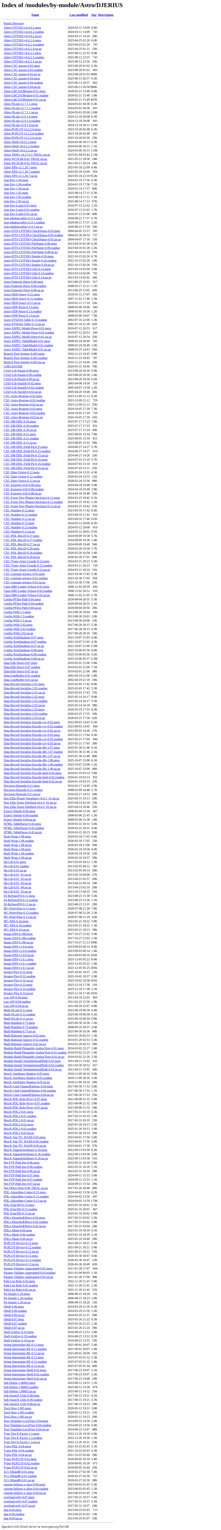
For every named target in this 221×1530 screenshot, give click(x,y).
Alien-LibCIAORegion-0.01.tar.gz (25, 99)
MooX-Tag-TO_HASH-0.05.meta (24, 1137)
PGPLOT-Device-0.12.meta (21, 1243)
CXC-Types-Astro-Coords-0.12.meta (26, 561)
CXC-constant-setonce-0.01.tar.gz (24, 582)
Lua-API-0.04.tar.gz (16, 1006)
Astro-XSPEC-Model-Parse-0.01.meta (27, 328)
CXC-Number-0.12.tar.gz (19, 519)
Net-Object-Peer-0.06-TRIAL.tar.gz (26, 1188)
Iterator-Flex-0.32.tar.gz (18, 980)
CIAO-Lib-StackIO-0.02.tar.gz (23, 391)
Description (105, 15)
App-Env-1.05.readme (17, 197)
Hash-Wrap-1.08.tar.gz (18, 845)
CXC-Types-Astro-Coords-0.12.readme (28, 565)
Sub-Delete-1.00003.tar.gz (20, 1391)
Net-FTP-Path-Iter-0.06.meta (21, 1162)
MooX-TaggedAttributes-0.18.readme (27, 1154)
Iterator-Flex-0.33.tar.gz (18, 993)
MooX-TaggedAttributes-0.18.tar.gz (26, 1158)
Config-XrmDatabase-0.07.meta (23, 637)
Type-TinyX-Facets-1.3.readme (23, 1438)
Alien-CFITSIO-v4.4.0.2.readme (24, 31)
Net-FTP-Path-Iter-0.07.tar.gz (22, 1183)
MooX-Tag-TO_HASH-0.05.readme (26, 1141)
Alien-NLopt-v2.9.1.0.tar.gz (21, 125)
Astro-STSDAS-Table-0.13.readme (25, 319)
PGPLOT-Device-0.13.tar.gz (21, 1264)
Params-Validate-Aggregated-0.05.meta (28, 1268)
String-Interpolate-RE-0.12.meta (24, 1357)
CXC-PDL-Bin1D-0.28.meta (21, 548)
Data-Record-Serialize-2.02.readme (25, 701)
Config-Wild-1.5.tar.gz (18, 620)
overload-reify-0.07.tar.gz (19, 1505)
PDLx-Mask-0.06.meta (18, 1230)
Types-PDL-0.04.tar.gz (18, 1454)
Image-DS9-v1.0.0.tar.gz (19, 955)
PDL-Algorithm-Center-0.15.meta (25, 1192)
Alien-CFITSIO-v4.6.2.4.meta (22, 40)
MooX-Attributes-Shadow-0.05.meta (26, 1073)
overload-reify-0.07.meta (19, 1497)
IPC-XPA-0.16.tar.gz (16, 929)
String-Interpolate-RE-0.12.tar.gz (24, 1366)
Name (35, 15)
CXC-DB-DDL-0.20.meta (20, 421)
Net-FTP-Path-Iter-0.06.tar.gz (22, 1171)
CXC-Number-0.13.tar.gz (19, 531)
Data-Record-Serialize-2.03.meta (24, 709)
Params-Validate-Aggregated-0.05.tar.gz (28, 1277)
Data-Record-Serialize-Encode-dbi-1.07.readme (33, 751)
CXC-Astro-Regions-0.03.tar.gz (23, 417)
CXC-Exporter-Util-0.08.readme (24, 489)
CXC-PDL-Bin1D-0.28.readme (23, 552)
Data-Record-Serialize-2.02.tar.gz (24, 705)
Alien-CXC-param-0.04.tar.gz (22, 87)
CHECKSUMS (13, 366)
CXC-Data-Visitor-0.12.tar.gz (22, 480)
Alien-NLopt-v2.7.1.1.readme (22, 108)
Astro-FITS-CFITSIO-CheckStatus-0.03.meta (32, 231)
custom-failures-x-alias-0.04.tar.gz (25, 1493)
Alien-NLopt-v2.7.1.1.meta (20, 103)
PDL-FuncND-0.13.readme (20, 1209)
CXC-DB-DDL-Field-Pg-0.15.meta (26, 447)
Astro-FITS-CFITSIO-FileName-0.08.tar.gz (31, 252)
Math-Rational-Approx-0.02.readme (26, 1039)
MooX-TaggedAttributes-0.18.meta (25, 1150)
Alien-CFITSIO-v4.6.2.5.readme (24, 57)
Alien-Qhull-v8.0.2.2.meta (20, 142)
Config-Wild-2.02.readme (20, 629)
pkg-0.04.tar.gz (13, 1518)
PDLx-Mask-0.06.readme (19, 1234)
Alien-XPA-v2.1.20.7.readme (22, 171)
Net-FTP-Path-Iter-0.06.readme (23, 1166)
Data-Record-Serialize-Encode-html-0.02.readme (34, 777)
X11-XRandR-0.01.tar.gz (19, 1480)
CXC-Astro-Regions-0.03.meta (23, 408)
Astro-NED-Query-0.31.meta (22, 294)
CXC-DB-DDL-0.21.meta (20, 434)
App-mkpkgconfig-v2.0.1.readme (24, 222)
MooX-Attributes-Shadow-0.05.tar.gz (27, 1082)
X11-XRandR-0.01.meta (19, 1471)
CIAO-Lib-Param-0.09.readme (23, 375)
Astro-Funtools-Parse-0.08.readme (25, 286)
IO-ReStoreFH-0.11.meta (19, 895)
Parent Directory (14, 23)
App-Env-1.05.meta (16, 192)
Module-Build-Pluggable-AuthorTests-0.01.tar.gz (34, 1056)
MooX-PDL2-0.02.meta (18, 1124)
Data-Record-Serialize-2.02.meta (24, 696)
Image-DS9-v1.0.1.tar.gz (19, 967)
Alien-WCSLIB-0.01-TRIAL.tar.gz (25, 159)
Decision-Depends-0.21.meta (22, 785)
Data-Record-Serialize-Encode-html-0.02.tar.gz (33, 781)
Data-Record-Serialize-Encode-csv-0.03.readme (33, 739)
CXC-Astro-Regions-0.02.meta (23, 396)
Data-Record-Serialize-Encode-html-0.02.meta (32, 773)
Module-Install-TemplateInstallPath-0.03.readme (34, 1065)
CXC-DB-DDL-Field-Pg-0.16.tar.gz (26, 468)
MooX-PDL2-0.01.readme (20, 1116)
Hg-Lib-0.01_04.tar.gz (17, 887)
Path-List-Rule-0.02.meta (19, 1281)
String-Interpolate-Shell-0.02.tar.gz (25, 1378)
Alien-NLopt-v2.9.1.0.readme (22, 120)
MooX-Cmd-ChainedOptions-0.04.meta (28, 1086)
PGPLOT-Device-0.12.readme (22, 1247)
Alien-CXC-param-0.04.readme (23, 82)
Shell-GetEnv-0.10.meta (19, 1332)
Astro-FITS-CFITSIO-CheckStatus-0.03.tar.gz (32, 239)
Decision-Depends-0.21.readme (23, 790)
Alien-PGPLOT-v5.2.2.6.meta (22, 129)
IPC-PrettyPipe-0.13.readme (21, 912)
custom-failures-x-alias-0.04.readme (26, 1488)
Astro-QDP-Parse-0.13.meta (21, 307)
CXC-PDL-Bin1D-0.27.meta (21, 535)
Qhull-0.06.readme (15, 1310)
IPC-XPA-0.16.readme (18, 925)
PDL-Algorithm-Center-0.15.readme (26, 1196)
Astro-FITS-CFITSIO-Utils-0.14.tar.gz (27, 277)
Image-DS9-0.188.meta (18, 934)
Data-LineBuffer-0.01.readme (22, 675)
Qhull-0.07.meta (14, 1319)
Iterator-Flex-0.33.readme (19, 989)
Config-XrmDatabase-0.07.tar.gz (24, 646)
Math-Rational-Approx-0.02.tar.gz (25, 1044)
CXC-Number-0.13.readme (20, 527)
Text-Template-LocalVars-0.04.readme (27, 1425)
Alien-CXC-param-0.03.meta (22, 65)
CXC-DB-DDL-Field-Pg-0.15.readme (27, 451)
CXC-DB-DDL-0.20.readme (21, 425)
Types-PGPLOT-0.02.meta (20, 1459)
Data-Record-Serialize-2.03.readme (25, 713)
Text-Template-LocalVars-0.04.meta (26, 1421)
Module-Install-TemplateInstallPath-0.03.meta (32, 1061)
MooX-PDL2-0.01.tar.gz (19, 1120)
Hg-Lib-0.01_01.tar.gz (17, 874)
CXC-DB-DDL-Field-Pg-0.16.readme (27, 463)
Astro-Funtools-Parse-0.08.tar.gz (24, 290)
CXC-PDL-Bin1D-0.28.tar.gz (22, 557)
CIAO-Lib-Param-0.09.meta (21, 370)
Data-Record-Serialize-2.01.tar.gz (24, 692)
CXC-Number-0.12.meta (19, 510)
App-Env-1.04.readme (17, 184)
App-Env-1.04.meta (16, 180)
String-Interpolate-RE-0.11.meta (24, 1344)
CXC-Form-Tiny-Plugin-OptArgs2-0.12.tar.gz (32, 506)
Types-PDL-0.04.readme (19, 1450)
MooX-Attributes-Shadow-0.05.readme (28, 1078)
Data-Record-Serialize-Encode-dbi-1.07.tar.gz (32, 756)
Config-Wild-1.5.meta (17, 612)
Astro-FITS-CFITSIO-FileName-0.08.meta (30, 243)
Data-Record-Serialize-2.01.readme (25, 688)
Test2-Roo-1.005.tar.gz (18, 1416)
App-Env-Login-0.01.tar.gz (20, 214)
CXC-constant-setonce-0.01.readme (26, 578)
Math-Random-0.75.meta (19, 1022)
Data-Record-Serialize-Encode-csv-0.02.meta (32, 722)
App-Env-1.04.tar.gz (16, 188)
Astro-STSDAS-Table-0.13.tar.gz (24, 324)
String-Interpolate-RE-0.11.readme (25, 1349)
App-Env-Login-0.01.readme (22, 209)
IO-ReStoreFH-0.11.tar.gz (20, 904)
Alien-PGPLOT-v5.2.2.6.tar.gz (22, 137)
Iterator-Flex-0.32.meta (18, 972)
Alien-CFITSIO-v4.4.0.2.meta (22, 27)
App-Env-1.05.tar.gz (16, 201)
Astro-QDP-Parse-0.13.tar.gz (21, 315)
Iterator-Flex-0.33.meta (18, 984)
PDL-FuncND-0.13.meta (19, 1205)
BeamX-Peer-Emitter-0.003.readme (26, 358)
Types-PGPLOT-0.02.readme (22, 1463)
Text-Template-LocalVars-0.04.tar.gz (26, 1429)
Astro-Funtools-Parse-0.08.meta (23, 281)
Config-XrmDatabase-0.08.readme (25, 654)
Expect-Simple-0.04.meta (19, 811)
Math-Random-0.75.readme (21, 1027)
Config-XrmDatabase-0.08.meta (23, 650)
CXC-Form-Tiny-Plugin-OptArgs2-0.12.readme (33, 502)
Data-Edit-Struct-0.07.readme (22, 667)
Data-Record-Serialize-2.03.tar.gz (24, 718)
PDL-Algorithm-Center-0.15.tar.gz (25, 1200)
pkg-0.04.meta (12, 1510)
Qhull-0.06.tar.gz (14, 1315)
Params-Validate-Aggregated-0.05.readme (29, 1272)
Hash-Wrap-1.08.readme (19, 840)
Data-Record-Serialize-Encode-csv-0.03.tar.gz (32, 743)
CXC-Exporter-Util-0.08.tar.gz (23, 493)
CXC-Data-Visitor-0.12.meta (21, 472)
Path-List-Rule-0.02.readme (21, 1285)
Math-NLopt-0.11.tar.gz (18, 1018)
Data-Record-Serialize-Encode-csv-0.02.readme (33, 726)
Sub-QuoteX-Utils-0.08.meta (21, 1395)
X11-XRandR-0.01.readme (20, 1476)
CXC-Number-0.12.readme (20, 514)
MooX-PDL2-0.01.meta (18, 1111)
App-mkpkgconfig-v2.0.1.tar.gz (23, 226)
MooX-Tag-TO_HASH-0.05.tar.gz (25, 1145)
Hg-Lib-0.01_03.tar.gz (17, 883)
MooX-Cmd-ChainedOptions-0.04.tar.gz (29, 1094)
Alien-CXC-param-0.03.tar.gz (22, 74)
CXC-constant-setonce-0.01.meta (24, 574)
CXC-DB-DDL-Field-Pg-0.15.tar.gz (26, 455)
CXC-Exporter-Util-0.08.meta (22, 485)
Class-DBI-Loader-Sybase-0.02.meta (26, 586)
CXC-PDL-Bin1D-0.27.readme (23, 540)
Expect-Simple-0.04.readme (21, 815)
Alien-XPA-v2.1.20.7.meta (20, 167)
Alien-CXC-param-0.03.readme (23, 70)
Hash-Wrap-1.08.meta (17, 836)
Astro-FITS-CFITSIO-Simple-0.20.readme (30, 260)
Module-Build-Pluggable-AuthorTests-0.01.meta (34, 1048)
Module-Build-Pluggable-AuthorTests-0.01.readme (35, 1052)
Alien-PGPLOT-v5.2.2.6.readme (24, 133)
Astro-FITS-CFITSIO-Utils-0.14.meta (27, 269)
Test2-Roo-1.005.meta (17, 1408)
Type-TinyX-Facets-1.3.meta (21, 1433)
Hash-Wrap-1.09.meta (17, 849)
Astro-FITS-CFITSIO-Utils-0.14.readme (29, 273)
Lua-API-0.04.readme (17, 1001)
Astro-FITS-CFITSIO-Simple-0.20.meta (29, 256)
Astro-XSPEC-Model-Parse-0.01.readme (29, 332)
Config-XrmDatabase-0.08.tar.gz (24, 658)
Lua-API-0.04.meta (16, 997)
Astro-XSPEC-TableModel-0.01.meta (27, 341)
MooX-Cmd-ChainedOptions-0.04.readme (30, 1090)
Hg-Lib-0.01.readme (16, 866)
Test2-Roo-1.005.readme (19, 1412)
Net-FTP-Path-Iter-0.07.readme (23, 1179)
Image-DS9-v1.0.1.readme (20, 963)
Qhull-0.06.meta (14, 1306)
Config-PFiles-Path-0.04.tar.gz (22, 607)
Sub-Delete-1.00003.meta (19, 1382)
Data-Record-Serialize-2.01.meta (24, 684)
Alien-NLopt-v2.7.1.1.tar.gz (21, 112)
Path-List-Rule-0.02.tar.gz (20, 1289)
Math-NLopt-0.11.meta (18, 1010)
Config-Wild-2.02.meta (18, 624)
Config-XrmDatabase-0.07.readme (25, 641)
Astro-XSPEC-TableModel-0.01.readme (28, 345)
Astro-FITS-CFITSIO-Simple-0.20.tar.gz (29, 264)
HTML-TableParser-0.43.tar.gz (23, 832)
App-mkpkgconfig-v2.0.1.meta (23, 218)
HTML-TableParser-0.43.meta (22, 823)
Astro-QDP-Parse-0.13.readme (23, 311)
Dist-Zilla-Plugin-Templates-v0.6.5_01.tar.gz (31, 798)
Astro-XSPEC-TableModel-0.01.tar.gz (27, 349)
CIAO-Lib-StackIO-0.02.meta (22, 383)
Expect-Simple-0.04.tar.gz (20, 819)
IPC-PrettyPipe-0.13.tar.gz (20, 917)
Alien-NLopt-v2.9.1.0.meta (20, 116)
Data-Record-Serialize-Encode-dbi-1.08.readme (33, 764)
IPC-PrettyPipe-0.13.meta (19, 908)
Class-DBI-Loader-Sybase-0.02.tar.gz (27, 595)
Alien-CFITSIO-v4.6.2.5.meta (22, 53)
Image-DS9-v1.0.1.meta (18, 959)
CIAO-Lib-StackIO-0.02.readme (24, 387)
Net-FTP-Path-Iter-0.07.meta (21, 1175)
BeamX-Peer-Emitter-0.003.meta (24, 353)
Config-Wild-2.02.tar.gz (18, 633)
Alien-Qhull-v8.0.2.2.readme (21, 146)
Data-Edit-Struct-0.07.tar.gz (21, 671)
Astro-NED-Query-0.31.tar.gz (22, 303)
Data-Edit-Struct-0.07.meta (20, 663)
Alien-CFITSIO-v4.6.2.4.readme (24, 44)
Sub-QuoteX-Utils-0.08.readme (23, 1399)
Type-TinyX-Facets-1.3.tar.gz (22, 1442)
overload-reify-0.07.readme (21, 1501)
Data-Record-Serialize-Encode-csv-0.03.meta (32, 735)
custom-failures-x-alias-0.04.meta (24, 1484)
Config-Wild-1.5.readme (19, 616)
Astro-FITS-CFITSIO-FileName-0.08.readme (32, 247)
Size (94, 15)
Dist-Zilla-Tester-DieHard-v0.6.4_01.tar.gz (30, 802)
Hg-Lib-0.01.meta (15, 862)
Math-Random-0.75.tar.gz (20, 1031)
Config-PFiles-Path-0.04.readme (24, 603)
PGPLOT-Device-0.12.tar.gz (21, 1251)
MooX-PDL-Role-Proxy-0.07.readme (27, 1103)
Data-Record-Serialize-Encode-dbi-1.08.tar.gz (32, 768)
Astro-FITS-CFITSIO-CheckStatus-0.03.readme (33, 235)
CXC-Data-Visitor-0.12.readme (23, 476)
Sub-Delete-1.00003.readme (21, 1387)
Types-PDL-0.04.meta (17, 1446)
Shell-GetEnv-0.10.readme (20, 1336)
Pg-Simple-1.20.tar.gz (17, 1302)
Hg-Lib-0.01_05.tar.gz (17, 891)
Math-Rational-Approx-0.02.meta (24, 1035)
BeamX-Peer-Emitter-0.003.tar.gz (24, 362)
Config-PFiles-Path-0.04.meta (22, 599)
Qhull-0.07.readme (15, 1323)
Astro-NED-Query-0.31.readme (23, 298)
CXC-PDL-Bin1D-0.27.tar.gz (22, 544)
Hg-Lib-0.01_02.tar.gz (17, 879)
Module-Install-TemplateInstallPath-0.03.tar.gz (33, 1069)
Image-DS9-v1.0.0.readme (20, 950)
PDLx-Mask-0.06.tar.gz (18, 1238)
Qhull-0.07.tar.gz (14, 1327)
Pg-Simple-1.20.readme (18, 1298)
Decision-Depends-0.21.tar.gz (22, 794)
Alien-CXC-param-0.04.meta (22, 78)
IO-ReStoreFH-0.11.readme (21, 900)
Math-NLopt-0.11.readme (19, 1014)
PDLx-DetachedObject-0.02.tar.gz (25, 1226)
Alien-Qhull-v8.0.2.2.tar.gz (20, 150)
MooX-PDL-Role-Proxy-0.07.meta (25, 1099)
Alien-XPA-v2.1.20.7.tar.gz (21, 175)
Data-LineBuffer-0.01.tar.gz (21, 679)
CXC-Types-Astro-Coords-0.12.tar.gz (27, 569)
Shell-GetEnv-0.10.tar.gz (19, 1340)
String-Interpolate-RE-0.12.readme (25, 1361)
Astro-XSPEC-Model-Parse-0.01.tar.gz (28, 336)
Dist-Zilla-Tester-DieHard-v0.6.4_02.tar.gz (30, 807)
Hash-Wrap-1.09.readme (19, 853)
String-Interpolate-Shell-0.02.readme (26, 1374)
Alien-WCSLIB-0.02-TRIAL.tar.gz (25, 163)
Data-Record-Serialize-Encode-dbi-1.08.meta (32, 760)
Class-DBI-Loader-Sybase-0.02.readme (28, 591)
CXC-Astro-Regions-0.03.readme (24, 413)
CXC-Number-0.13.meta (19, 523)
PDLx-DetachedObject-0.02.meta (24, 1217)
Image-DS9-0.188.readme (20, 938)
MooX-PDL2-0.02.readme (20, 1128)
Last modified (79, 15)
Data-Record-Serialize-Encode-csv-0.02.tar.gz (32, 730)
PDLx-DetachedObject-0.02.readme (26, 1222)
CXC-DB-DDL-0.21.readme (21, 438)
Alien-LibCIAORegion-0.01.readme (26, 95)
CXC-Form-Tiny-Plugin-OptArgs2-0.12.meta (32, 497)
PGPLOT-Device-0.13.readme (22, 1260)
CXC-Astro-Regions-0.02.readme (24, 400)
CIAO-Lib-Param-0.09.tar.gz (21, 379)
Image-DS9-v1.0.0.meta (18, 946)
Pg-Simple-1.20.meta (17, 1294)
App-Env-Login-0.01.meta (20, 205)
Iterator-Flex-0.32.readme (19, 976)
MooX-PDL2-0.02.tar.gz (19, 1133)
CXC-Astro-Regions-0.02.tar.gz (23, 404)
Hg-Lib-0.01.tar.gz (15, 870)
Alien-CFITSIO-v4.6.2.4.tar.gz (23, 48)
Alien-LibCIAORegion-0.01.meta (24, 91)
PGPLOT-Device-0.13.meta (21, 1255)
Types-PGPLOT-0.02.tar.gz (20, 1467)
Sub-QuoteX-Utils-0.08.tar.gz (22, 1404)
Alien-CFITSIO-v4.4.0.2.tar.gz (23, 36)
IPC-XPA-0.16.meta (16, 921)
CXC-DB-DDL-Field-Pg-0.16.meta (26, 459)
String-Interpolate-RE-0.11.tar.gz (24, 1353)
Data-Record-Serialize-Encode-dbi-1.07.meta (32, 747)
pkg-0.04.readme (14, 1514)
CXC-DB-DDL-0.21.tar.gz (20, 442)
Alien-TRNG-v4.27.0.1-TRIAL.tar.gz (27, 154)
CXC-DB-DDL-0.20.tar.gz (20, 430)
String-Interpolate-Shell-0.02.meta (25, 1370)
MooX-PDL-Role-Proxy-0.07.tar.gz (26, 1107)
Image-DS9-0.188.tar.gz (18, 942)
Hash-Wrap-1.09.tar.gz (18, 857)
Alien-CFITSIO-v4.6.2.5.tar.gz (23, 61)
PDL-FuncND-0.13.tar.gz (19, 1213)
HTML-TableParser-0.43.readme (24, 828)
